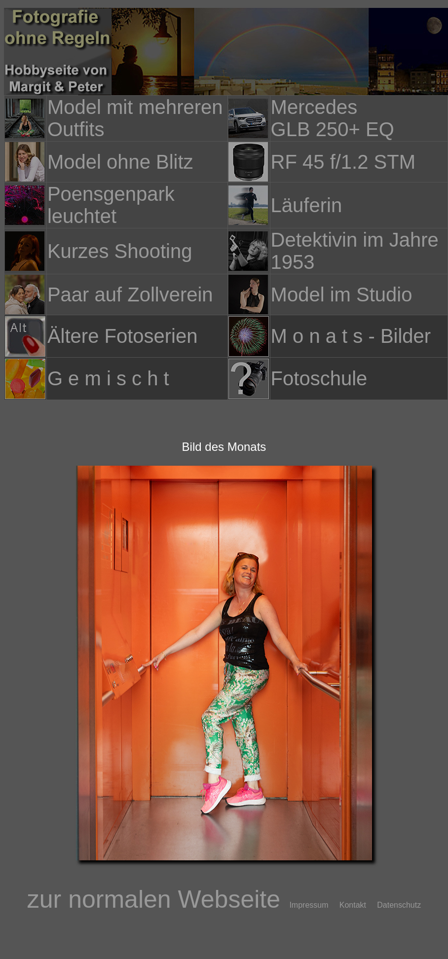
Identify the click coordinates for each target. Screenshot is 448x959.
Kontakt (357, 905)
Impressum (313, 905)
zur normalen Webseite (157, 899)
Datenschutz (399, 905)
